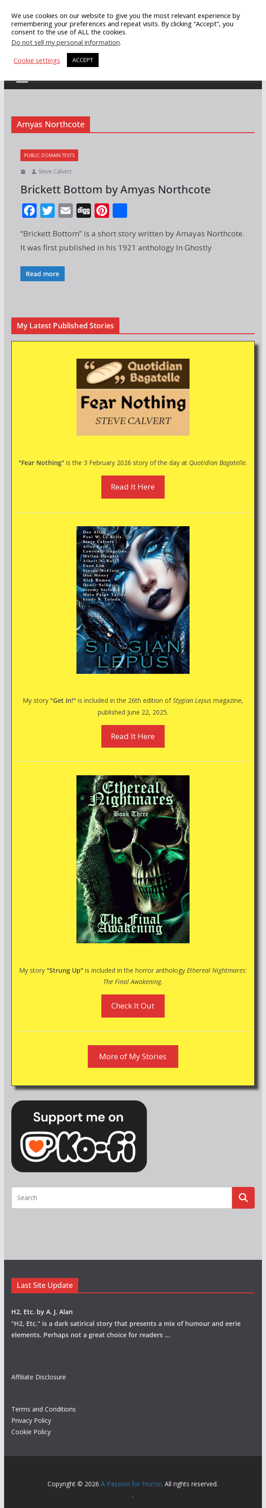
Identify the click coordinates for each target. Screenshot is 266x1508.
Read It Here (133, 486)
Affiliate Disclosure (38, 1377)
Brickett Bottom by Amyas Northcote (115, 189)
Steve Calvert (54, 171)
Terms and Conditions (43, 1409)
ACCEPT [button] (82, 60)
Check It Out (132, 1005)
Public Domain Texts (49, 155)
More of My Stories (132, 1056)
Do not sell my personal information (65, 42)
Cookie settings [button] (37, 60)
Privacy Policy (31, 1420)
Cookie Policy (31, 1431)
